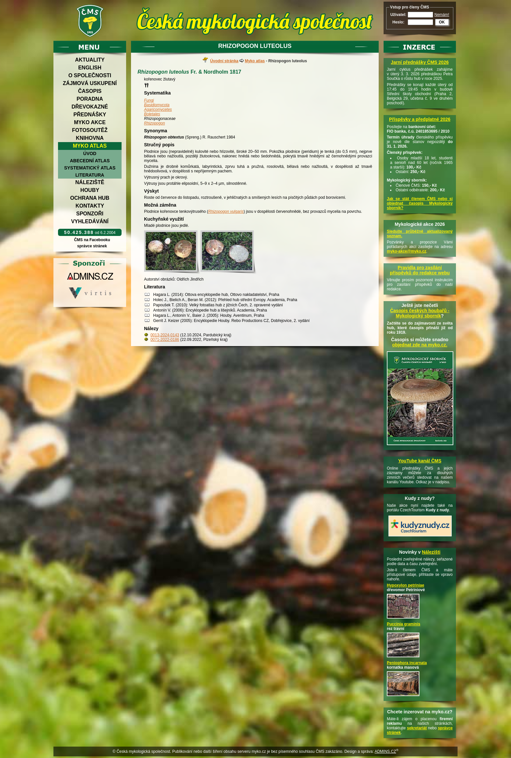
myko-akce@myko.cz (406, 251)
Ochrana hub (89, 198)
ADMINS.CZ (385, 751)
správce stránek (92, 246)
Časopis (89, 91)
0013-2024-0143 (165, 335)
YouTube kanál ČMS (420, 460)
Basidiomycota (156, 105)
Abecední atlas (90, 160)
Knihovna (90, 138)
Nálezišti (431, 552)
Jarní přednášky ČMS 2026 (419, 62)
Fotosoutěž (90, 130)
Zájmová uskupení (90, 83)
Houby (89, 190)
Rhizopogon (154, 123)
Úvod (89, 153)
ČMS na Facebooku (92, 240)
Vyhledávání (90, 221)
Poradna (90, 99)
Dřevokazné (89, 106)
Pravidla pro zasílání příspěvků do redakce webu (420, 270)
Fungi (149, 100)
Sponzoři (90, 213)
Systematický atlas (90, 167)
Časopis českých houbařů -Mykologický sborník (419, 313)
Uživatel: (398, 14)
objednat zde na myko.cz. (419, 344)
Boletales (152, 114)
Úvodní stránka (224, 61)
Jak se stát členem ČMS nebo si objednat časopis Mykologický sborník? (420, 203)
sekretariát (417, 728)
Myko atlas (90, 146)
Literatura (89, 175)
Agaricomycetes (158, 109)
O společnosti (89, 75)
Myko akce (90, 122)
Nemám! (441, 14)
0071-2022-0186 (165, 339)
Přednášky (89, 114)
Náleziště (89, 182)
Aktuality (90, 60)
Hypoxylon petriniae (405, 585)
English (89, 67)
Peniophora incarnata (407, 663)
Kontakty (90, 206)
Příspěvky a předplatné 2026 (419, 119)
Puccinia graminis (403, 624)
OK (442, 22)
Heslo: (398, 22)
